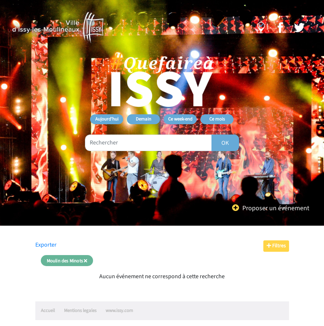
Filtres (276, 246)
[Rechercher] (225, 143)
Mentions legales (80, 310)
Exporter (46, 245)
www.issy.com (119, 310)
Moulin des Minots (67, 261)
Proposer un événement (275, 208)
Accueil (48, 310)
